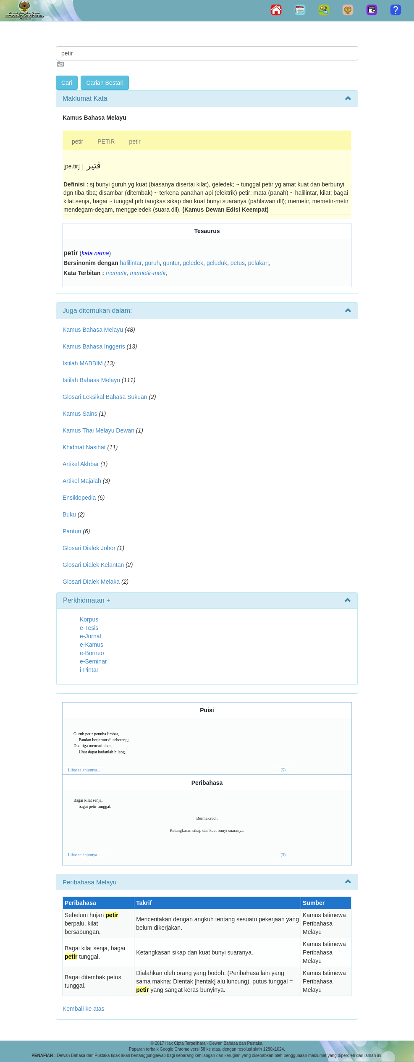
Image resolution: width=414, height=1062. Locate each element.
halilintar (130, 263)
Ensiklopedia (79, 497)
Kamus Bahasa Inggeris (94, 346)
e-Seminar (93, 661)
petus (238, 263)
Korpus (89, 619)
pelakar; (258, 263)
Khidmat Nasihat (84, 447)
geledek (193, 263)
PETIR (106, 141)
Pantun (72, 531)
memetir (116, 273)
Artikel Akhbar (81, 464)
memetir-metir (147, 273)
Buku (69, 514)
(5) (283, 770)
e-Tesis (89, 627)
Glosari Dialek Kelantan (93, 564)
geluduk (217, 263)
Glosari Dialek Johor (89, 548)
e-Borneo (92, 653)
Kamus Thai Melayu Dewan (98, 430)
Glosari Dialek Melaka (91, 581)
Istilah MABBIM (83, 363)
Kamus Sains (80, 413)
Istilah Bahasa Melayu (91, 380)
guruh (152, 263)
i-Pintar (89, 669)
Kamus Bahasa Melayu (94, 329)
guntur (171, 263)
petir (77, 141)
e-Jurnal (90, 636)
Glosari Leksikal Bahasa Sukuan (105, 396)
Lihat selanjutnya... (84, 770)
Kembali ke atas (84, 1008)
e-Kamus (91, 644)
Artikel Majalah (82, 480)
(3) (283, 854)
